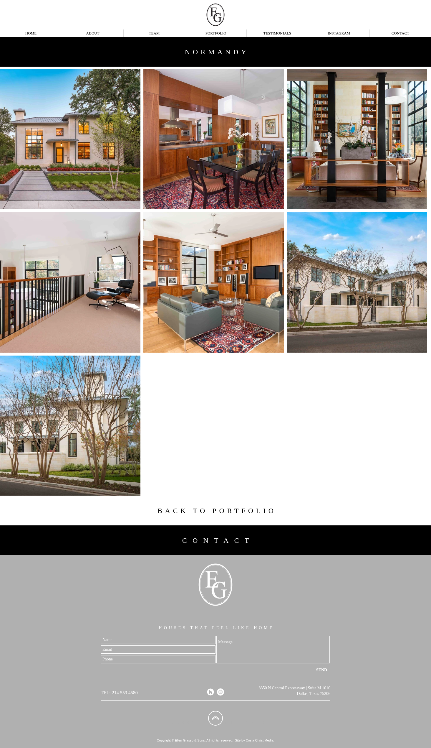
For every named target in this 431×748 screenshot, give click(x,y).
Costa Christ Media (259, 740)
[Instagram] (220, 692)
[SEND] (321, 670)
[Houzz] (210, 692)
